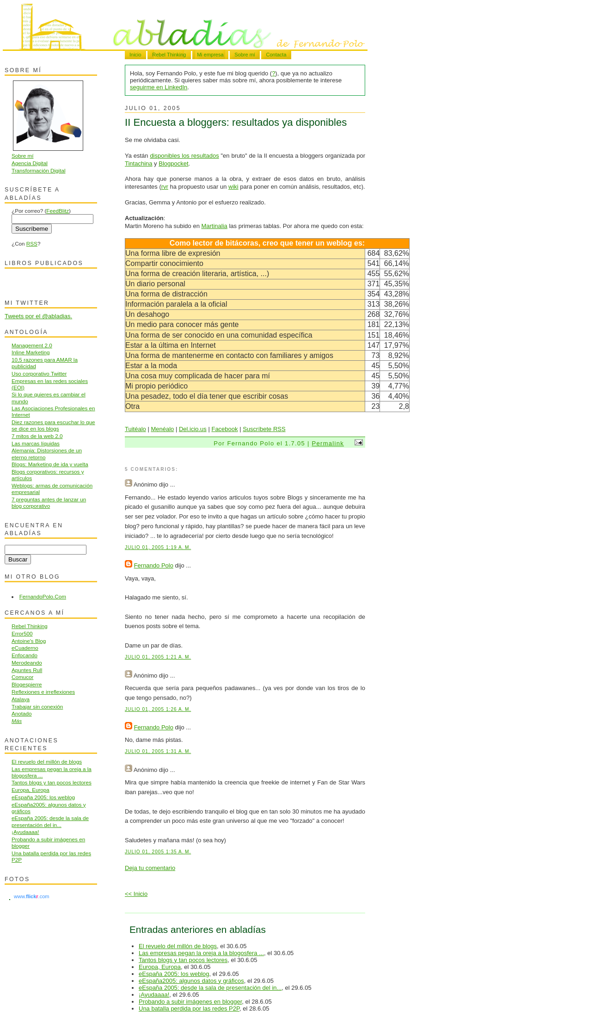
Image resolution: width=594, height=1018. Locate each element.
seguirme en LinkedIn (158, 87)
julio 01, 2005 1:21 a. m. (158, 657)
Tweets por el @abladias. (38, 316)
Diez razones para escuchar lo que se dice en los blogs (53, 425)
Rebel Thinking (169, 54)
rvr (164, 186)
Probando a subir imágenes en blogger (190, 1001)
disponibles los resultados (184, 155)
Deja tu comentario (150, 867)
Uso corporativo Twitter (39, 373)
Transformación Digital (38, 170)
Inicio (135, 54)
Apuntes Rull (27, 670)
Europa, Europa (160, 966)
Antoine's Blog (29, 641)
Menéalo (162, 429)
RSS (31, 244)
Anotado (22, 713)
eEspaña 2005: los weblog (174, 973)
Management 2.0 (32, 345)
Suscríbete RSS (264, 429)
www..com (31, 896)
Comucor (22, 677)
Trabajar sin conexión (37, 706)
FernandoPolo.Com (42, 596)
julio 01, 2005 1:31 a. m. (158, 751)
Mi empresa (210, 54)
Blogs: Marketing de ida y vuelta (50, 464)
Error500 (22, 633)
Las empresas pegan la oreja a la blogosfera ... (201, 953)
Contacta (276, 54)
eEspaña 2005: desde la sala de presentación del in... (210, 987)
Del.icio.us (193, 429)
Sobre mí (244, 54)
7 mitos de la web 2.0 (37, 436)
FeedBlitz (57, 211)
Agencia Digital (30, 163)
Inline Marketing (31, 352)
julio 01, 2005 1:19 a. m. (158, 547)
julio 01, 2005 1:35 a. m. (158, 851)
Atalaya (21, 699)
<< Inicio (136, 893)
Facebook (224, 429)
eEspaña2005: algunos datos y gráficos (191, 980)
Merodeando (27, 663)
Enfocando (24, 655)
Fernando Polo (153, 565)
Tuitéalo (135, 429)
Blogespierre (27, 684)
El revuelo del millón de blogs (178, 946)
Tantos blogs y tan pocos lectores (183, 959)
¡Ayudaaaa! (154, 994)
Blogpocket (173, 163)
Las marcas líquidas (36, 443)
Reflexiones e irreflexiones (43, 692)
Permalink (328, 443)
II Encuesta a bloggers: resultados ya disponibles (236, 122)
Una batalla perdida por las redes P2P (189, 1008)
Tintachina (139, 163)
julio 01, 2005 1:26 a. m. (158, 709)
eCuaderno (25, 648)
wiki (233, 186)
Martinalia (214, 225)
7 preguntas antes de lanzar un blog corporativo (49, 502)
